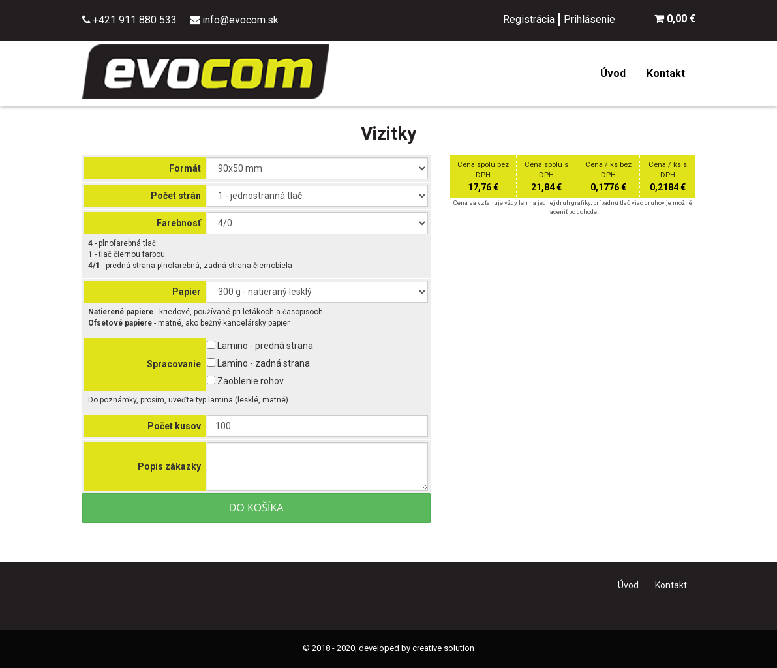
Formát (185, 168)
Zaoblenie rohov (245, 381)
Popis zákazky (169, 466)
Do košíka (256, 507)
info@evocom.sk (240, 20)
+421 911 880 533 (135, 20)
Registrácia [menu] (529, 19)
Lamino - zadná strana (258, 363)
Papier (186, 291)
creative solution (443, 648)
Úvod (628, 585)
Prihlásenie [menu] (589, 19)
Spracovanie (174, 364)
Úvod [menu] (613, 73)
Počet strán (176, 195)
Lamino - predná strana (260, 346)
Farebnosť (179, 223)
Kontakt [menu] (666, 73)
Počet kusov (174, 426)
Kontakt (671, 585)
